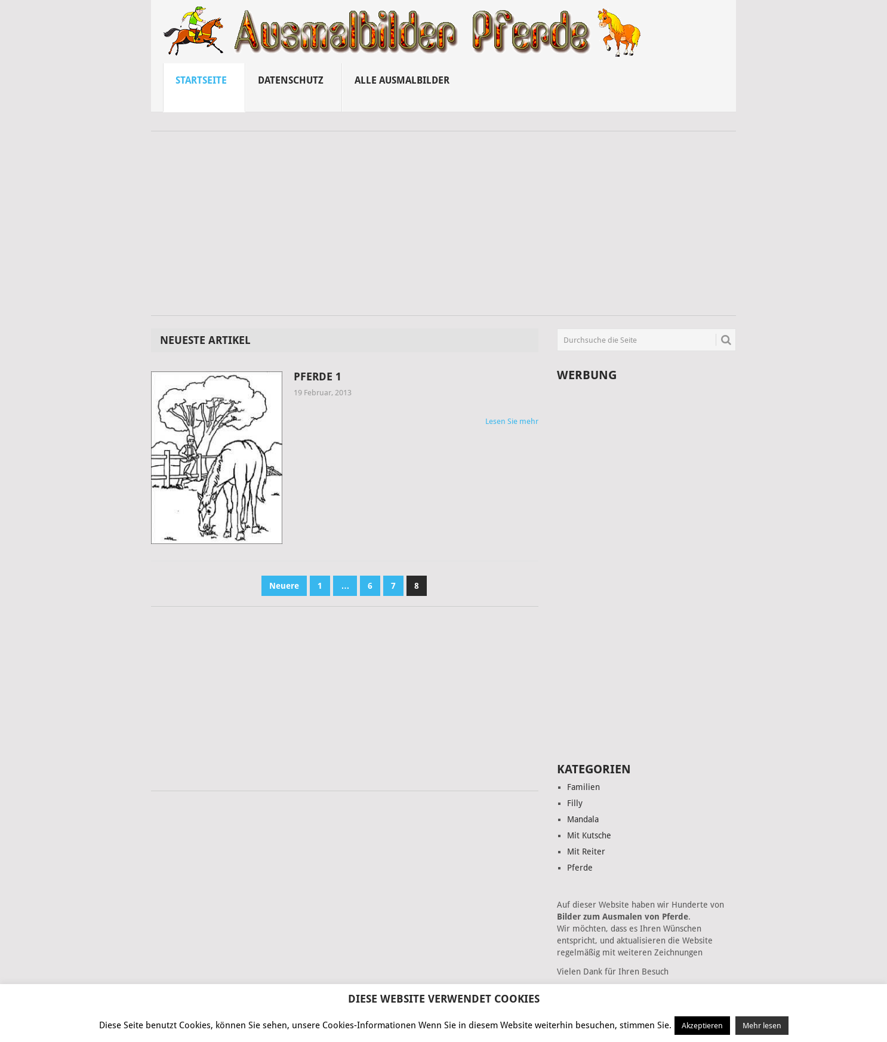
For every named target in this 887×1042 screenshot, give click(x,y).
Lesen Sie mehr (511, 421)
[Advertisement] (443, 227)
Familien (583, 787)
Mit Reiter (586, 851)
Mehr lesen (762, 1025)
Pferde (580, 867)
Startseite (201, 80)
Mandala (583, 819)
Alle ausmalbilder (402, 80)
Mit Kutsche (589, 835)
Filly (575, 803)
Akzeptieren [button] (702, 1025)
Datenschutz (291, 80)
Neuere (284, 586)
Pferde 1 (317, 376)
